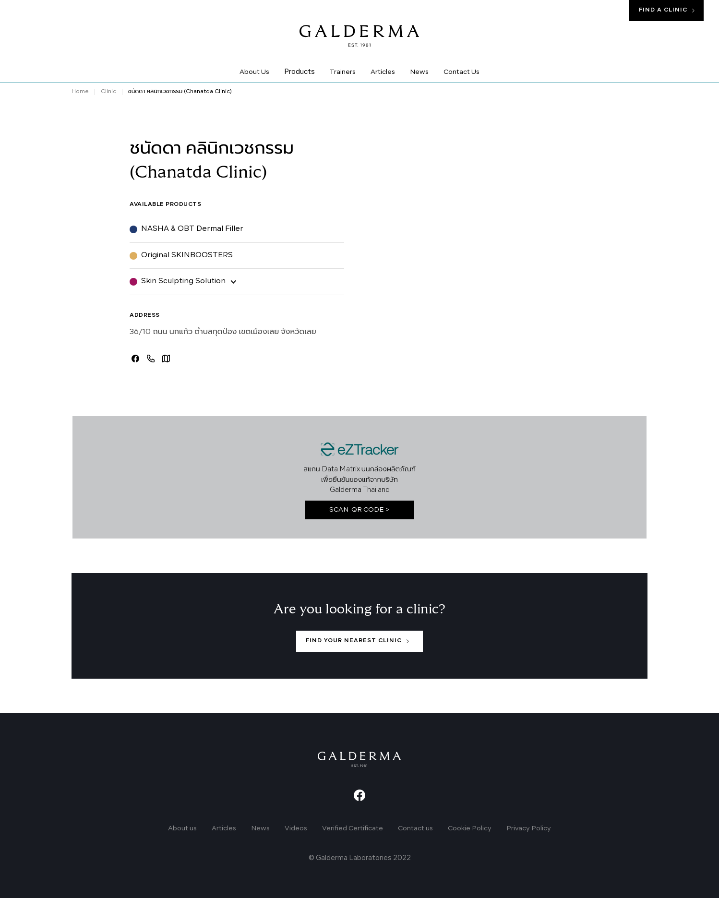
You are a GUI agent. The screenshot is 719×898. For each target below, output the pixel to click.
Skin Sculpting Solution (183, 281)
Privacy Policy (528, 828)
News (260, 828)
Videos (296, 828)
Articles (224, 828)
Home (80, 92)
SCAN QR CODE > (359, 509)
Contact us (415, 828)
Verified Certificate (352, 828)
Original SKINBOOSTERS (187, 255)
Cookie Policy (469, 828)
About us (182, 828)
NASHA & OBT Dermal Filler (192, 229)
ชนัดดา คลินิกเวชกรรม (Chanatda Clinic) (180, 92)
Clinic (108, 92)
